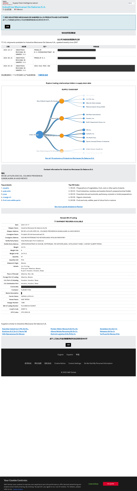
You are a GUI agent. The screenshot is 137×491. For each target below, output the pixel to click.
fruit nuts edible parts (11, 200)
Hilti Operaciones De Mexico (13, 334)
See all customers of (69, 158)
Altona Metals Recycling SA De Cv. (64, 331)
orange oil (7, 197)
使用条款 (28, 363)
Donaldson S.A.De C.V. (108, 329)
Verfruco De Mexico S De (110, 334)
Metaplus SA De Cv (107, 331)
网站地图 (38, 363)
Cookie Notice (59, 363)
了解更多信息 (43, 75)
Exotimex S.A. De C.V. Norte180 (14, 331)
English (61, 355)
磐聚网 (7, 3)
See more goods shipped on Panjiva (69, 207)
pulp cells (7, 191)
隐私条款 (48, 363)
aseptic (6, 188)
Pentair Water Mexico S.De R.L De (64, 329)
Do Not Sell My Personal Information (98, 363)
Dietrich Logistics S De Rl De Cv (63, 334)
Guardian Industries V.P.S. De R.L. (15, 329)
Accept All (110, 485)
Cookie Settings (75, 363)
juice (5, 194)
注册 (7, 26)
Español (70, 355)
